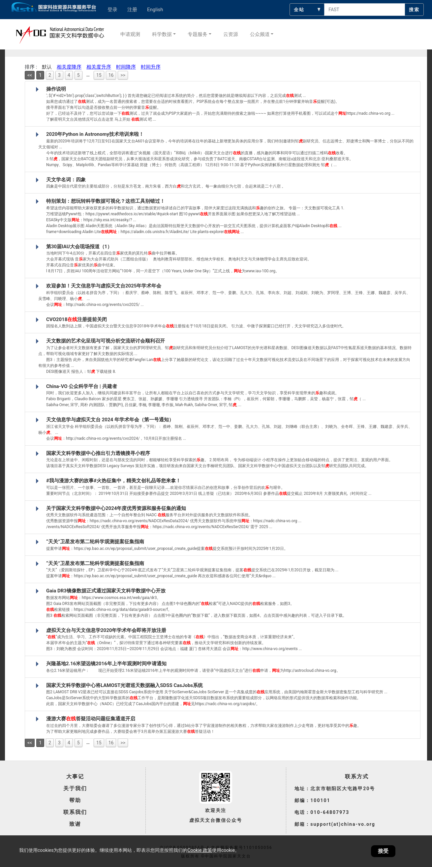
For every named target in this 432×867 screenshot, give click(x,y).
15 (99, 75)
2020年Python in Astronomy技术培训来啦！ (95, 134)
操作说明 (56, 89)
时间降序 (126, 67)
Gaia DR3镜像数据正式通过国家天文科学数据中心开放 (106, 591)
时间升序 (151, 67)
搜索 (414, 9)
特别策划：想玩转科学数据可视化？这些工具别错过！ (105, 201)
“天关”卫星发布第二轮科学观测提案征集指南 (95, 542)
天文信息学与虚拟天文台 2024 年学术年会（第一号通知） (110, 420)
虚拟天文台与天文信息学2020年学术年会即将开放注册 (106, 630)
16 (111, 75)
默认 (47, 67)
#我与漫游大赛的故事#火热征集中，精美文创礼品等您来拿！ (113, 481)
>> (122, 75)
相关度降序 (69, 67)
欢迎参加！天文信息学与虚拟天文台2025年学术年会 (103, 286)
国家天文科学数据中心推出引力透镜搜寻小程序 (98, 453)
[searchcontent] (364, 9)
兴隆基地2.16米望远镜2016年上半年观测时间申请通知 (106, 664)
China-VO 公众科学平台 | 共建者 (81, 386)
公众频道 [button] (260, 34)
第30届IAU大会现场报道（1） (79, 247)
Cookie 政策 (199, 850)
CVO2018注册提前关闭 (76, 319)
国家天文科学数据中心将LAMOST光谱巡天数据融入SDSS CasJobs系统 (124, 685)
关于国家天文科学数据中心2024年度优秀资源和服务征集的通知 (116, 508)
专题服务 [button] (197, 34)
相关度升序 (98, 67)
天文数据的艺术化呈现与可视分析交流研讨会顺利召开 (105, 341)
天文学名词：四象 (66, 180)
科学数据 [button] (162, 34)
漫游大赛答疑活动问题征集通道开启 (90, 719)
